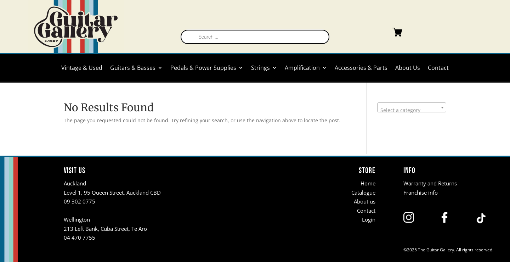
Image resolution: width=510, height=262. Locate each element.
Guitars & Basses (132, 68)
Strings (260, 68)
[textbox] (412, 110)
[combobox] (411, 107)
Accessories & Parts (361, 68)
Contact (438, 68)
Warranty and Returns (430, 183)
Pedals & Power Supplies (203, 68)
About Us (407, 68)
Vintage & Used (81, 68)
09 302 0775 (79, 201)
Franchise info (420, 192)
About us (364, 201)
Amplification (302, 68)
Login (368, 219)
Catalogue (363, 192)
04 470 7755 (79, 237)
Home (368, 183)
